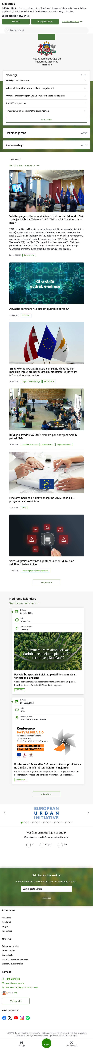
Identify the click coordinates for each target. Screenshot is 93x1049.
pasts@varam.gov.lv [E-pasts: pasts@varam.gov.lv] (15, 983)
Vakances (6, 917)
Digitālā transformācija (31, 382)
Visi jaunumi (46, 582)
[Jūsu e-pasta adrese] (46, 889)
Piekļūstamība (8, 950)
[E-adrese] (7, 993)
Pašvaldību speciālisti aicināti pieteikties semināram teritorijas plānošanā (45, 676)
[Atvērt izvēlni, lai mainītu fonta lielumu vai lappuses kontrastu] (71, 1044)
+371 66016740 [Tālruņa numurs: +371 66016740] (13, 979)
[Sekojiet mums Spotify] (28, 1018)
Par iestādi (7, 931)
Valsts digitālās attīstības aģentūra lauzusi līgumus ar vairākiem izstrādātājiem (41, 562)
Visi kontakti (15, 1001)
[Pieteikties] (46, 898)
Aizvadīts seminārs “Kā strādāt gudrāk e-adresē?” (39, 308)
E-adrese (26, 315)
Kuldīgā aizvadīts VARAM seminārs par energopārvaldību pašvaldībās (43, 436)
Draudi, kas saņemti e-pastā (15, 959)
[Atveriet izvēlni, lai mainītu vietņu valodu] (21, 1044)
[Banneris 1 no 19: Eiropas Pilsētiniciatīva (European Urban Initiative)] (46, 813)
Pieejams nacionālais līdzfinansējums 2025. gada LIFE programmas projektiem (41, 499)
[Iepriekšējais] (4, 813)
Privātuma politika (10, 946)
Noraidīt (16, 21)
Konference (20, 780)
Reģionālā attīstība (64, 445)
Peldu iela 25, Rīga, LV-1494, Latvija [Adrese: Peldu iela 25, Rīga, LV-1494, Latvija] (22, 987)
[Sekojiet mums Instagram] (22, 1018)
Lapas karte (7, 955)
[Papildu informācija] (15, 993)
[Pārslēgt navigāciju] (46, 1043)
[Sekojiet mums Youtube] (16, 1017)
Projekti (5, 926)
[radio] (30, 844)
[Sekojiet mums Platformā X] (10, 1018)
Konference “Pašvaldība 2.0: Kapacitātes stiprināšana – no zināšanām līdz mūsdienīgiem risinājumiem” (47, 766)
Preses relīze (29, 255)
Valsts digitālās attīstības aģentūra (35, 571)
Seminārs (19, 690)
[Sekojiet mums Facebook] (4, 1018)
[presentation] (23, 857)
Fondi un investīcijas (30, 445)
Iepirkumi (6, 922)
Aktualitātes (46, 119)
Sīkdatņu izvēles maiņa (12, 963)
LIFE (24, 508)
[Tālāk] (88, 813)
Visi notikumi (46, 794)
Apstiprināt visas (45, 21)
